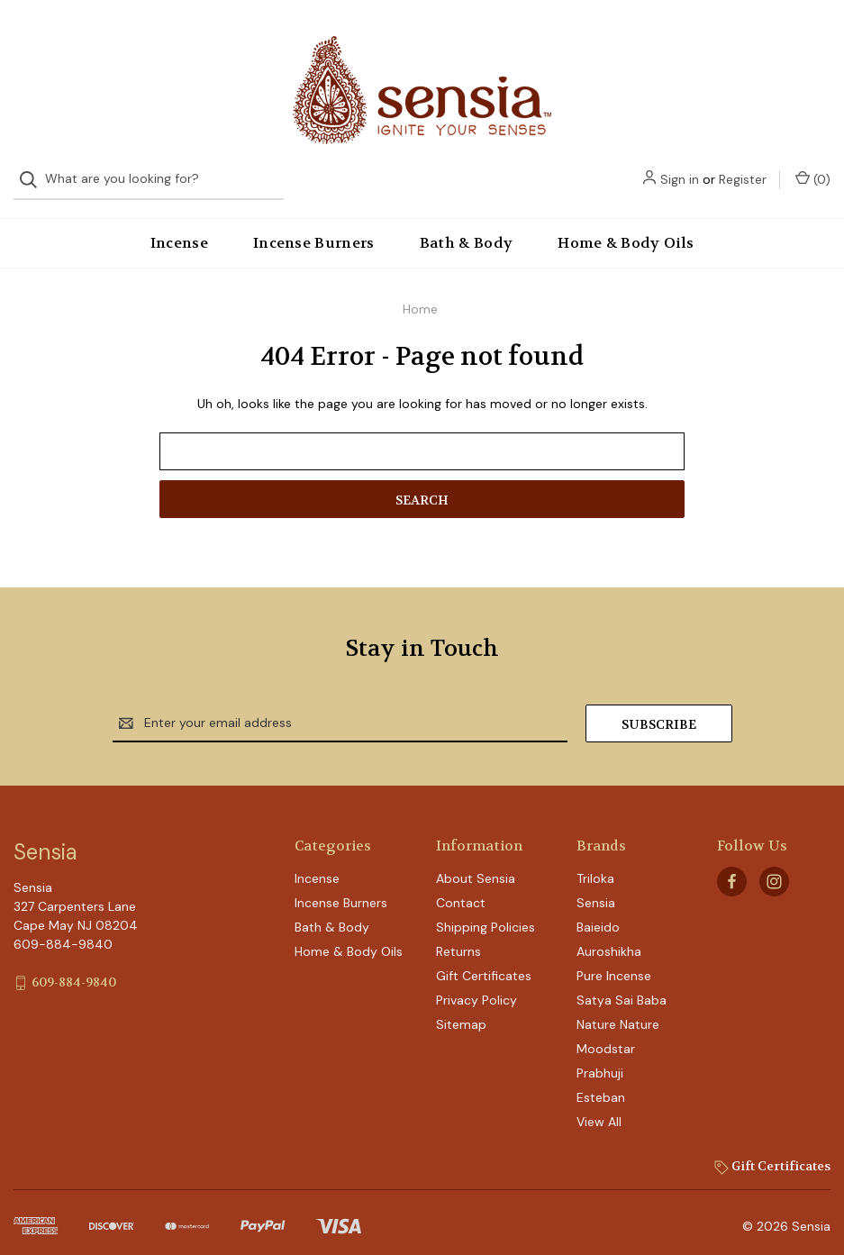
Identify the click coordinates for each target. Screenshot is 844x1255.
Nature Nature (617, 1010)
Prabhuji (599, 1058)
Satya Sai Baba (621, 986)
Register (743, 38)
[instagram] (774, 866)
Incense (179, 227)
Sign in (679, 38)
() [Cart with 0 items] (812, 37)
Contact (461, 888)
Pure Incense (613, 961)
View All (599, 1107)
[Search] (34, 38)
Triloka (595, 864)
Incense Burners (314, 227)
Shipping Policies (485, 913)
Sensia (595, 888)
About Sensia (475, 864)
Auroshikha (608, 937)
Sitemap (461, 1010)
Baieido (598, 913)
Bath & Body (466, 227)
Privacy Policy (476, 986)
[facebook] (732, 866)
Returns (458, 937)
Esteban (600, 1083)
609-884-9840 (74, 967)
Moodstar (605, 1034)
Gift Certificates (483, 961)
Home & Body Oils (626, 227)
